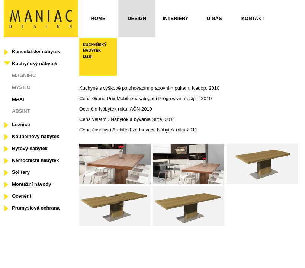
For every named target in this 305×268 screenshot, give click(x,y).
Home (98, 18)
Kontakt (253, 18)
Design (137, 18)
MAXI (18, 99)
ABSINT (21, 111)
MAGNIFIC (24, 75)
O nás (214, 18)
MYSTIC (21, 87)
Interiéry (176, 18)
